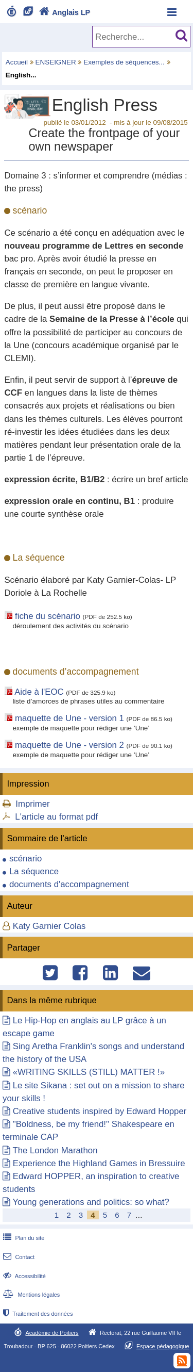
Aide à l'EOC (39, 692)
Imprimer (32, 804)
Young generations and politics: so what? (90, 1202)
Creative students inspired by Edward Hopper (100, 1111)
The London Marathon (54, 1150)
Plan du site (22, 1238)
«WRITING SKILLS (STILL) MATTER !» (89, 1072)
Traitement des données (37, 1314)
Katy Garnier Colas (49, 926)
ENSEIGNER (56, 62)
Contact (17, 1257)
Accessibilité (23, 1276)
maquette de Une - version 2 (69, 745)
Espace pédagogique (162, 1346)
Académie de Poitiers (51, 1333)
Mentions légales (30, 1295)
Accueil (17, 62)
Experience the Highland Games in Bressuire (99, 1163)
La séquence (34, 871)
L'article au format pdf (56, 817)
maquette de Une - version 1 (69, 718)
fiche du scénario (47, 616)
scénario (25, 858)
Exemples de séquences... (124, 62)
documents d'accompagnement (69, 884)
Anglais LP (63, 12)
